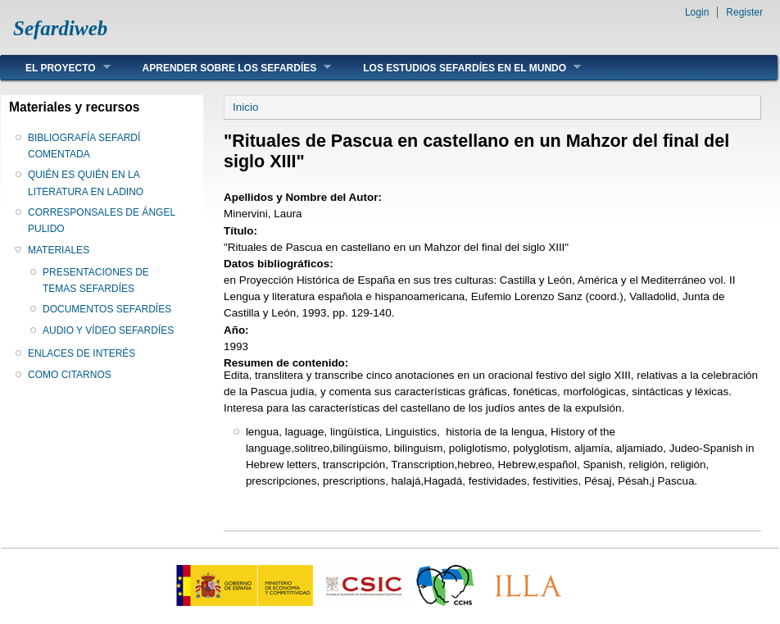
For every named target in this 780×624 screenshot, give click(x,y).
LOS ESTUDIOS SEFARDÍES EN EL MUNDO (459, 67)
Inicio (245, 107)
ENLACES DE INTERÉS (81, 353)
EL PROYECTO (56, 67)
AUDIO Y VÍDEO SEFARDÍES (108, 330)
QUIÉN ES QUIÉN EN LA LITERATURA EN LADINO (85, 183)
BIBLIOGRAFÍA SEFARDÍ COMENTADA (84, 146)
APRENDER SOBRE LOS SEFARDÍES (225, 67)
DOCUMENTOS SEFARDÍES (107, 309)
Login (697, 12)
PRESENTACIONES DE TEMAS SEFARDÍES (96, 280)
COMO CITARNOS (69, 374)
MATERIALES (58, 250)
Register (744, 12)
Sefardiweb (60, 28)
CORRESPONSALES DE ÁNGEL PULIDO (101, 221)
